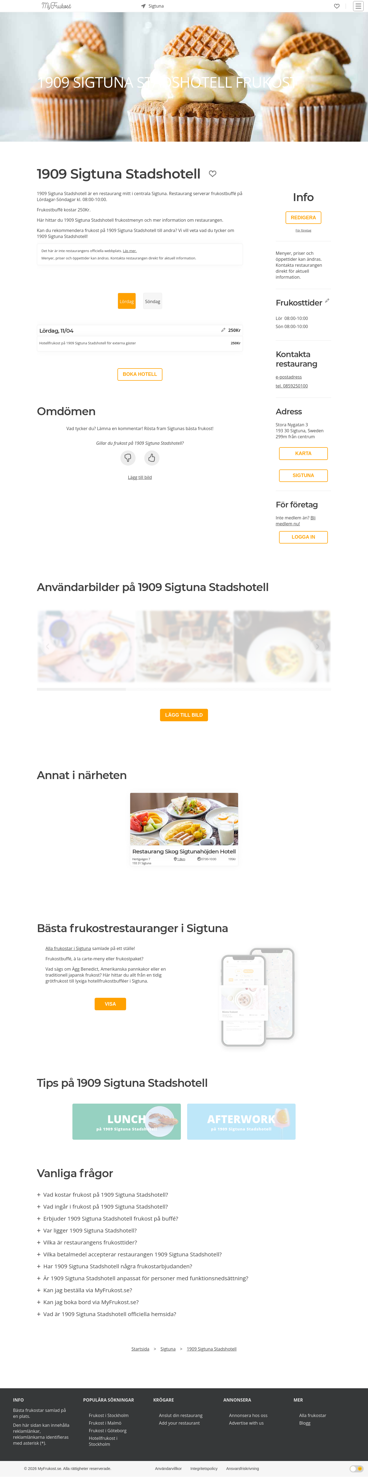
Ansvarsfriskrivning (242, 1468)
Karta (303, 453)
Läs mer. (130, 250)
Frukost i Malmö (105, 1423)
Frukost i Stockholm (109, 1415)
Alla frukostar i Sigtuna (68, 948)
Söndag (152, 301)
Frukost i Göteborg (108, 1431)
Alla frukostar (312, 1415)
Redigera (303, 217)
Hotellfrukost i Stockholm (103, 1441)
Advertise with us (246, 1423)
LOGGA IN (303, 537)
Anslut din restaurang (181, 1415)
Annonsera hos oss (248, 1415)
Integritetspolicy (203, 1468)
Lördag (127, 301)
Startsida (140, 1349)
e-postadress (289, 377)
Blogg (304, 1423)
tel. (292, 386)
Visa (110, 1004)
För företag (303, 230)
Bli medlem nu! (296, 521)
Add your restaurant (179, 1423)
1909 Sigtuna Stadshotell (212, 1349)
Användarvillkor (168, 1468)
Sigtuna (303, 475)
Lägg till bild (140, 477)
